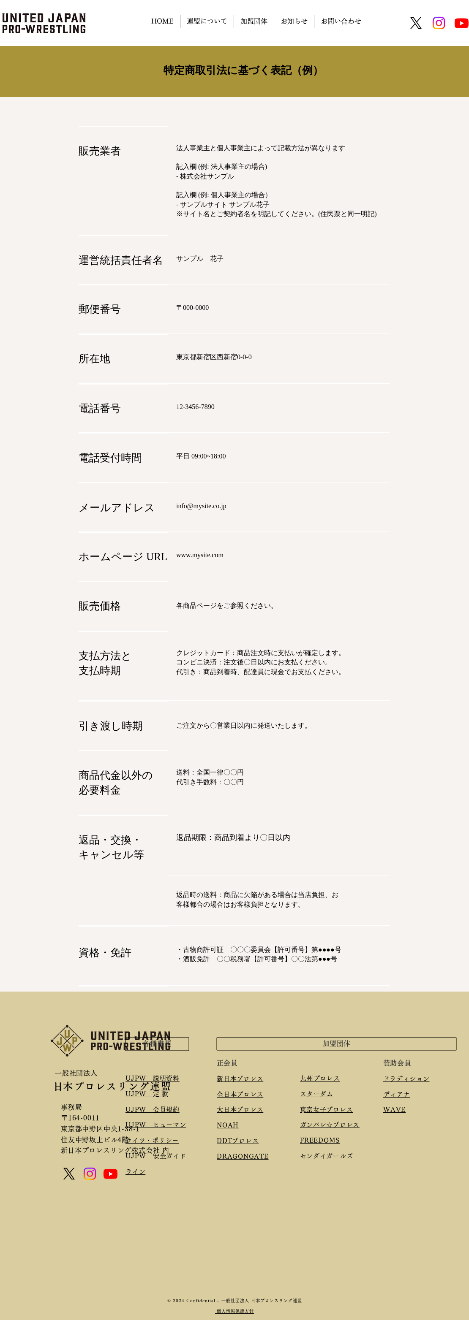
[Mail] (62, 1160)
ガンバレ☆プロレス (333, 1125)
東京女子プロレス (329, 1109)
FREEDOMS (320, 1140)
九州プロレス (320, 1078)
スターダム (316, 1094)
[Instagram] (439, 23)
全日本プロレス (240, 1094)
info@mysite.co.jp (201, 506)
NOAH (228, 1125)
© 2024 (176, 1300)
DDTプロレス (238, 1141)
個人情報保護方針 (234, 1311)
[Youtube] (110, 1174)
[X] (416, 23)
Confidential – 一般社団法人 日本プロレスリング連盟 (244, 1300)
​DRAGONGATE (243, 1156)
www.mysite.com (200, 554)
